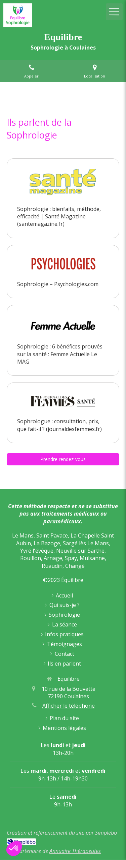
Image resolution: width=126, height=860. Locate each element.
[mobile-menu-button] (114, 11)
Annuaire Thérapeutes (75, 851)
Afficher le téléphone (68, 705)
